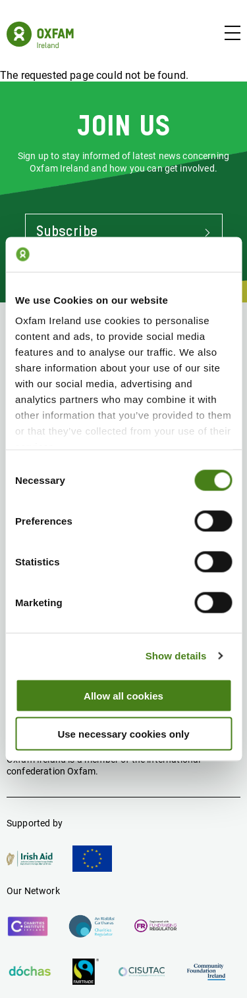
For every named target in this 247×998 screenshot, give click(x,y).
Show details (176, 655)
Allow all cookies (123, 695)
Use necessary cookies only (123, 734)
